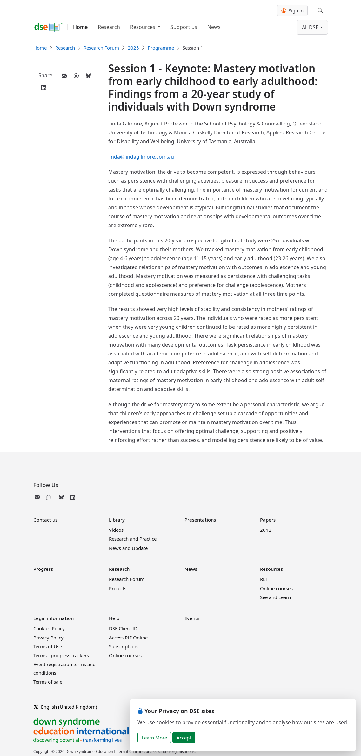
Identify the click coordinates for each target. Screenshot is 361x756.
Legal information (53, 618)
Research (109, 27)
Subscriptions (123, 646)
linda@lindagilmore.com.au (141, 156)
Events (191, 618)
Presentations (200, 519)
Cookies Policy (49, 628)
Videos (116, 530)
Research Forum (101, 47)
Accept (184, 737)
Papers (268, 519)
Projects (117, 588)
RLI (263, 579)
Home (80, 27)
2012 (265, 530)
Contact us (45, 519)
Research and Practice (133, 539)
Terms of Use (47, 646)
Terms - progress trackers (61, 655)
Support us (183, 27)
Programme (161, 47)
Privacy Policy (48, 637)
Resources (143, 27)
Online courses (276, 588)
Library (117, 519)
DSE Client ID (123, 628)
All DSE (310, 27)
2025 (133, 47)
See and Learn (275, 597)
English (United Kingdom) (65, 707)
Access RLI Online (128, 637)
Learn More (154, 737)
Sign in (292, 10)
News (214, 27)
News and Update (128, 548)
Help (114, 618)
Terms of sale (47, 681)
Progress (43, 569)
